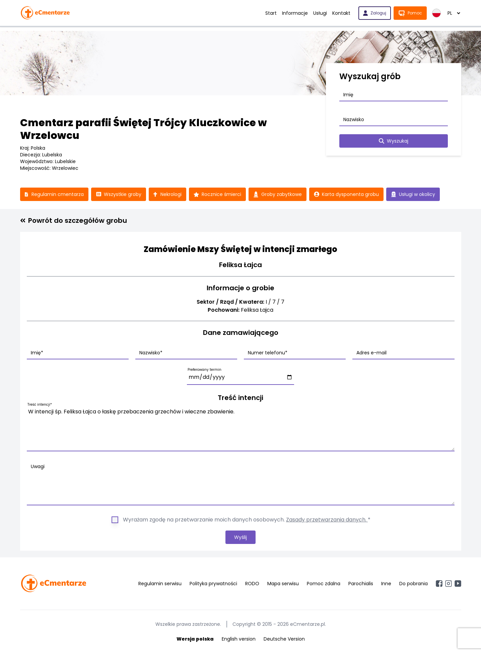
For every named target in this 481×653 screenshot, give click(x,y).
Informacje (295, 13)
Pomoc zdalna (323, 583)
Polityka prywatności (213, 583)
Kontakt (341, 13)
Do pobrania (413, 583)
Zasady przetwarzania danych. (327, 519)
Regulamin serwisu (160, 583)
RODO (252, 583)
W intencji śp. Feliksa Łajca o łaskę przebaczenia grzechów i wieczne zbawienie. (241, 428)
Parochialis (360, 583)
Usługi (320, 13)
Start (271, 13)
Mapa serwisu (283, 583)
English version (239, 639)
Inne (386, 583)
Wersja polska (195, 639)
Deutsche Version (284, 639)
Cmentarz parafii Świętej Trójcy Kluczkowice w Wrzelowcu (143, 129)
